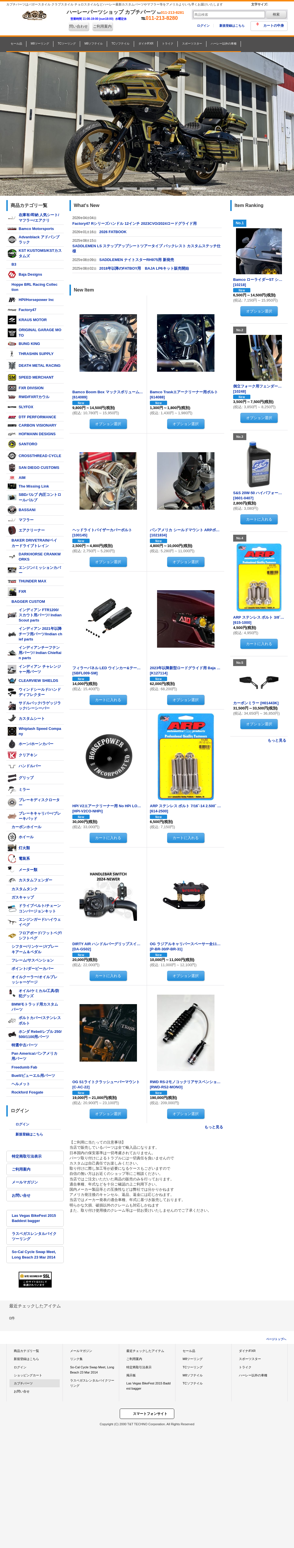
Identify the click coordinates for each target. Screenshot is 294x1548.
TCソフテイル (193, 1383)
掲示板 (131, 1375)
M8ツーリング (193, 1359)
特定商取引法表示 (27, 1156)
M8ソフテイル (193, 1375)
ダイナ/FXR (247, 1351)
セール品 (189, 1351)
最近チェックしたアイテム (145, 1351)
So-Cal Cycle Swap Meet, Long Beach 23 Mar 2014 (34, 1254)
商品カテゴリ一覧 (26, 1351)
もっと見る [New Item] (213, 1127)
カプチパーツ (23, 1383)
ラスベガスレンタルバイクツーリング (34, 1236)
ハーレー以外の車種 (253, 1375)
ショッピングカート (28, 1375)
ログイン (203, 25)
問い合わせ (78, 26)
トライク (245, 1367)
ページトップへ (276, 1339)
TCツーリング (193, 1367)
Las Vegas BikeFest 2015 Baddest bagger (34, 1218)
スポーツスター (250, 1359)
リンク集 (76, 1359)
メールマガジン (25, 1182)
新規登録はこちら (232, 25)
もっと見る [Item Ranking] (277, 740)
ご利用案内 (102, 26)
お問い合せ (21, 1195)
